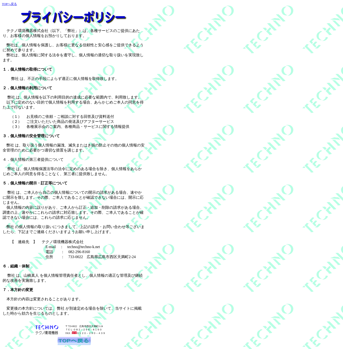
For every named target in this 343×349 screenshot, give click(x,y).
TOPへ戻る (9, 4)
